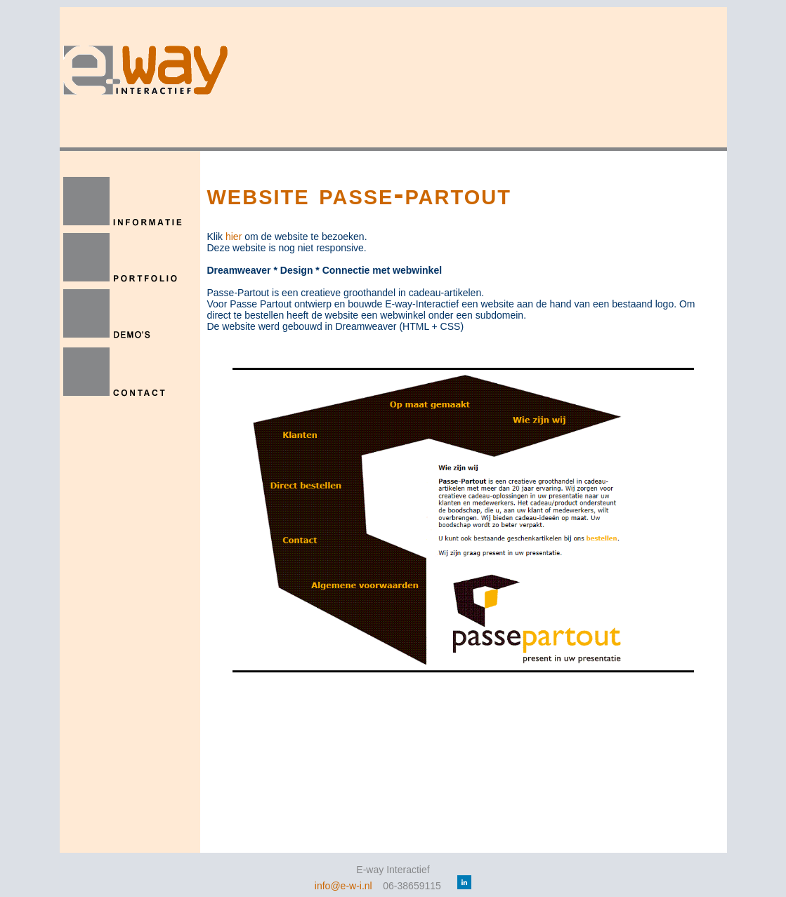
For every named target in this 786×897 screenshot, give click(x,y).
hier (233, 236)
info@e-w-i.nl (343, 885)
